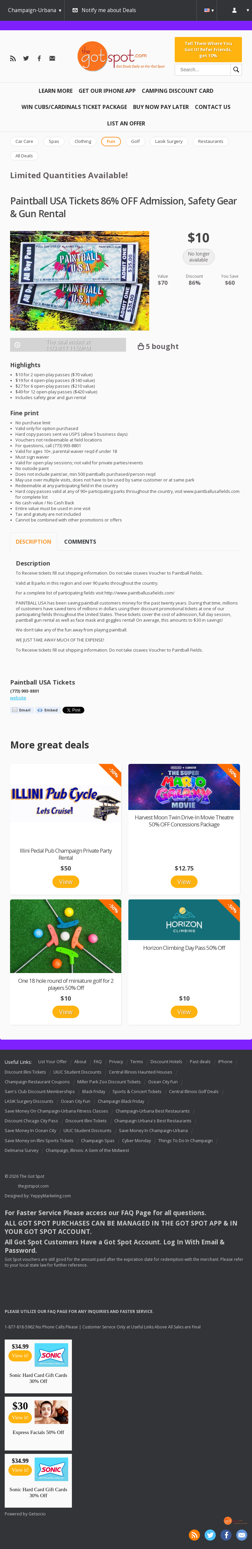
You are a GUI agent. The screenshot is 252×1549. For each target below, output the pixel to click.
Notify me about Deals (109, 10)
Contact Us (212, 107)
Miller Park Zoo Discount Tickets (109, 1082)
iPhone (225, 1061)
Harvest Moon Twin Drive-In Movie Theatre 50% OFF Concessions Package (184, 820)
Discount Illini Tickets (25, 1072)
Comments (80, 541)
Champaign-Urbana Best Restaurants (153, 1111)
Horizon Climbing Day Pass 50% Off (184, 948)
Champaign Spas (98, 1141)
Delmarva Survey (21, 1150)
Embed (51, 709)
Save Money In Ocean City (30, 1131)
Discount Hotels (166, 1061)
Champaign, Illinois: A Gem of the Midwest (87, 1150)
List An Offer (126, 123)
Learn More (56, 90)
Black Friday (93, 1091)
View (66, 882)
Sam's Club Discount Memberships (40, 1091)
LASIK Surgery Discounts (29, 1101)
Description (33, 541)
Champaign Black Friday (121, 1101)
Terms (136, 1061)
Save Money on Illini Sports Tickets (39, 1141)
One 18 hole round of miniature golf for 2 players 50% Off (66, 984)
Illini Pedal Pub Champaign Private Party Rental (66, 854)
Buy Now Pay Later (161, 107)
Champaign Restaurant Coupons (37, 1082)
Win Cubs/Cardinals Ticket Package (74, 107)
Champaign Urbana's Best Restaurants (153, 1121)
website (18, 698)
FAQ (98, 1061)
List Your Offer (52, 1061)
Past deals (200, 1061)
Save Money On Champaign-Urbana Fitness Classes (56, 1111)
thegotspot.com (33, 1186)
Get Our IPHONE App (107, 90)
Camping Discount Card (177, 90)
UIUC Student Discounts (77, 1072)
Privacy (116, 1061)
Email (25, 709)
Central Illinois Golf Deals (194, 1091)
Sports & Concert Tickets (137, 1091)
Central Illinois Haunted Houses (140, 1072)
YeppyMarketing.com (51, 1196)
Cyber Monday (136, 1141)
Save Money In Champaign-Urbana (153, 1131)
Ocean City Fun (163, 1082)
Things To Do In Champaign (185, 1141)
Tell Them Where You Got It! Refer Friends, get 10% (208, 49)
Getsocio (37, 1514)
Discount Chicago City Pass (31, 1121)
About (80, 1061)
